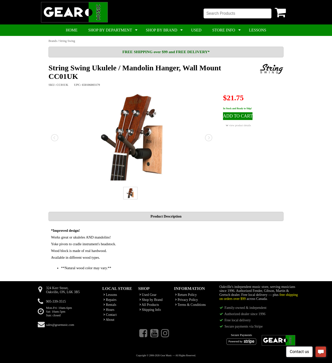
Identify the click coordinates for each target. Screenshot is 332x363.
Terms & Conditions (190, 305)
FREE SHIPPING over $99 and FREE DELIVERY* (166, 52)
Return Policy (186, 295)
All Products (149, 305)
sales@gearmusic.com (60, 325)
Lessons (110, 295)
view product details (238, 125)
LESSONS (257, 30)
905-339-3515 (56, 301)
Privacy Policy (186, 300)
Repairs (110, 300)
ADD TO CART (237, 116)
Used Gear (148, 295)
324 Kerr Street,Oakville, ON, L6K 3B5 (63, 290)
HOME (72, 30)
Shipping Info (150, 310)
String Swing (67, 41)
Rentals (110, 305)
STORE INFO (223, 30)
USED (196, 30)
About (109, 320)
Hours (109, 310)
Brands (52, 41)
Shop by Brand (151, 300)
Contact (110, 315)
